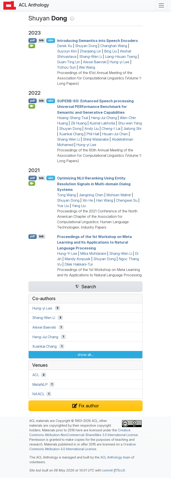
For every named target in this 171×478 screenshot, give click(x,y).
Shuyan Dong (86, 46)
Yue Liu (63, 205)
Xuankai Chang (71, 134)
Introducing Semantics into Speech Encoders (97, 40)
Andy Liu (91, 128)
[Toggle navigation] (161, 5)
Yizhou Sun (66, 67)
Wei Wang (87, 67)
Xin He (87, 200)
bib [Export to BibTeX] (41, 40)
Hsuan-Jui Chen (115, 134)
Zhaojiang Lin (90, 51)
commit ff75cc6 (113, 470)
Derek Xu (64, 46)
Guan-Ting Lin (68, 62)
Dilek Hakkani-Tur (78, 264)
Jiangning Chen (91, 195)
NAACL (38, 394)
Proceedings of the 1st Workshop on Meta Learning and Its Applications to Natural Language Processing (94, 242)
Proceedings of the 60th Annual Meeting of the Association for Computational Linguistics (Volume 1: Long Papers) (99, 155)
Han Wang (104, 200)
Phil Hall (92, 134)
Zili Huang (79, 123)
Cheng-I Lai (111, 128)
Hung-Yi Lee (67, 253)
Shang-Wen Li (90, 56)
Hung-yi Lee (119, 62)
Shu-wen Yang (130, 123)
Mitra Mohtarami (93, 253)
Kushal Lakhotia (102, 123)
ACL (35, 375)
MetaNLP (40, 384)
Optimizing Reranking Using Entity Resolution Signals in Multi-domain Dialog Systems (93, 184)
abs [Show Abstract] (50, 40)
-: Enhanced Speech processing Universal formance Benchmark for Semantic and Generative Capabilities (95, 106)
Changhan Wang (113, 46)
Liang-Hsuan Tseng (121, 56)
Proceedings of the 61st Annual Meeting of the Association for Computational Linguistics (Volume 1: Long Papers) (99, 78)
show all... (86, 354)
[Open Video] (31, 46)
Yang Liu (79, 205)
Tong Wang (66, 195)
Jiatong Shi (132, 128)
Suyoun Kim (67, 51)
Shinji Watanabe (96, 139)
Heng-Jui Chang (104, 118)
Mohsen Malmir (118, 195)
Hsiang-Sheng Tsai (72, 118)
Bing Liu (110, 51)
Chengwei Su (126, 200)
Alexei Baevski (95, 62)
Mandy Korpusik (77, 259)
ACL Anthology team (115, 457)
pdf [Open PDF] (32, 40)
